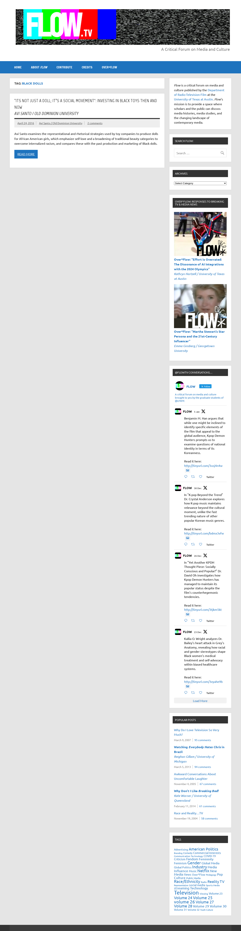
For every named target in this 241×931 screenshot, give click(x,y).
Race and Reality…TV (188, 813)
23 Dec (198, 632)
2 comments (94, 123)
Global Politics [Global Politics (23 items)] (182, 867)
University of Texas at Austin (193, 99)
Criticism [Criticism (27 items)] (179, 859)
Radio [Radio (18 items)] (204, 881)
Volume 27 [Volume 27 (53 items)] (205, 901)
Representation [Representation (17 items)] (181, 885)
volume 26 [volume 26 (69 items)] (184, 901)
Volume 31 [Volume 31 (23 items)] (180, 909)
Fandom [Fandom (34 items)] (192, 859)
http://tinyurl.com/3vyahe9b (203, 681)
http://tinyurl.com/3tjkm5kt (203, 609)
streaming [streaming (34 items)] (181, 888)
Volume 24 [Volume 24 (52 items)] (183, 897)
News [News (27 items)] (187, 874)
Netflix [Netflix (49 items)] (203, 870)
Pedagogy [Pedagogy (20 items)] (211, 874)
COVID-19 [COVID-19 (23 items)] (210, 856)
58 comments (209, 818)
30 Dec (198, 488)
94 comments (202, 766)
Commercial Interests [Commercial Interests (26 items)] (207, 853)
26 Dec (198, 555)
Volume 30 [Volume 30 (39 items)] (218, 906)
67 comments (208, 784)
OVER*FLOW (109, 67)
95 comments (202, 740)
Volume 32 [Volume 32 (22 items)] (193, 909)
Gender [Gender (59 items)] (194, 862)
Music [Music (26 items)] (193, 871)
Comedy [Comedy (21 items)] (187, 853)
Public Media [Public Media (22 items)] (193, 878)
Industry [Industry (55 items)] (199, 866)
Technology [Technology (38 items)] (199, 888)
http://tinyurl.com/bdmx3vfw (204, 533)
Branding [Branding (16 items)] (178, 853)
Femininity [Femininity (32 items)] (206, 859)
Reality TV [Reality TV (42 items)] (216, 881)
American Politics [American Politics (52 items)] (203, 848)
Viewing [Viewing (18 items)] (204, 893)
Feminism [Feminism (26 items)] (180, 863)
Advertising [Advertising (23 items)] (181, 849)
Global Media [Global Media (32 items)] (210, 863)
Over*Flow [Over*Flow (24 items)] (198, 874)
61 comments (207, 806)
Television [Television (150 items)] (186, 892)
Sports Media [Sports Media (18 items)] (213, 885)
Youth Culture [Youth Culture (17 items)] (206, 909)
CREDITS (87, 67)
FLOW (187, 411)
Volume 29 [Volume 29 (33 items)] (201, 906)
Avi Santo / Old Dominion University (60, 123)
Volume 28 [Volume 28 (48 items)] (183, 905)
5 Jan (197, 411)
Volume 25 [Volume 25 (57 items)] (202, 897)
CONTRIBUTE (64, 67)
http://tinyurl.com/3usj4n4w (203, 465)
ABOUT (39, 67)
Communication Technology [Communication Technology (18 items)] (188, 856)
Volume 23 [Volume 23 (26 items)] (215, 893)
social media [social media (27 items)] (197, 885)
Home (18, 67)
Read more (26, 154)
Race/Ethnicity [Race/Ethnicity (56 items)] (187, 881)
